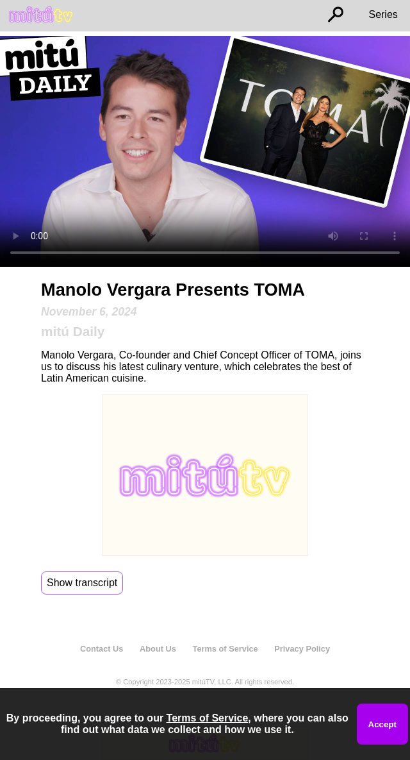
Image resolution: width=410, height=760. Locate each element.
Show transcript (82, 582)
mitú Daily (72, 331)
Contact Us (102, 649)
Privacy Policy (302, 649)
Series (382, 14)
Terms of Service (225, 649)
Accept (382, 724)
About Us (158, 649)
